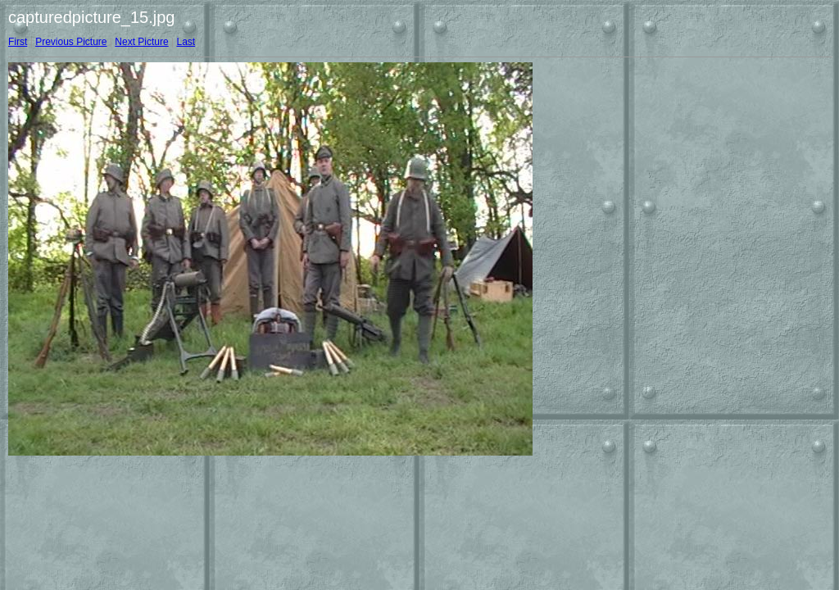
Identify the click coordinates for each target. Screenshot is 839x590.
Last (185, 42)
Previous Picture (71, 42)
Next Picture (141, 42)
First (17, 42)
